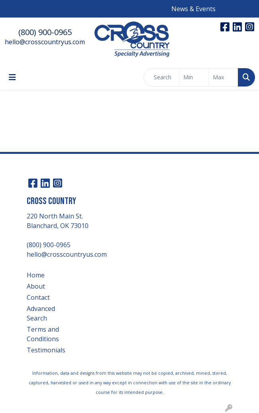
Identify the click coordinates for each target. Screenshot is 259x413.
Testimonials (46, 350)
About (36, 286)
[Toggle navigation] (12, 77)
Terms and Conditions (43, 334)
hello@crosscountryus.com (45, 41)
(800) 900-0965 (45, 32)
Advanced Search (41, 313)
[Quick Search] (161, 77)
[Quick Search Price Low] (194, 77)
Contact (38, 297)
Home (36, 275)
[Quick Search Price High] (223, 77)
